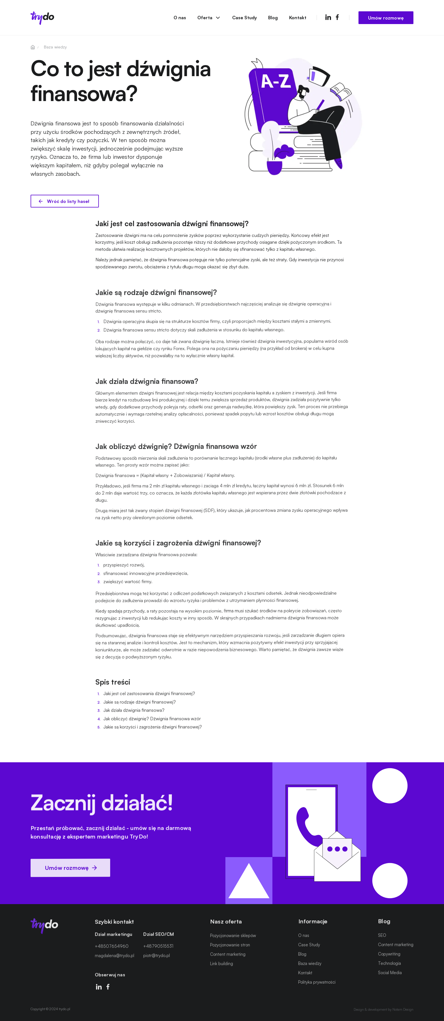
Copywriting (389, 953)
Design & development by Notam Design (383, 1008)
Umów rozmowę (386, 17)
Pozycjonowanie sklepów (233, 936)
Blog (273, 17)
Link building (221, 965)
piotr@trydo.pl (156, 957)
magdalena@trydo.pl (114, 958)
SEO (382, 934)
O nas (180, 17)
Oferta (209, 17)
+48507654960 (112, 949)
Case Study (244, 17)
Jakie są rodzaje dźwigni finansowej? (139, 704)
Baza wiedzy (309, 963)
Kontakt (297, 17)
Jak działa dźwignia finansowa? (134, 713)
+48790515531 (158, 948)
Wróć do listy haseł (67, 201)
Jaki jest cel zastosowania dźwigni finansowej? (149, 696)
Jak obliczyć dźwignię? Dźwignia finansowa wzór (152, 721)
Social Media (390, 971)
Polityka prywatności (317, 982)
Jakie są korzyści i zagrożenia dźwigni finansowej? (152, 729)
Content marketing (228, 955)
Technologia (389, 962)
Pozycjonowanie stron (230, 946)
